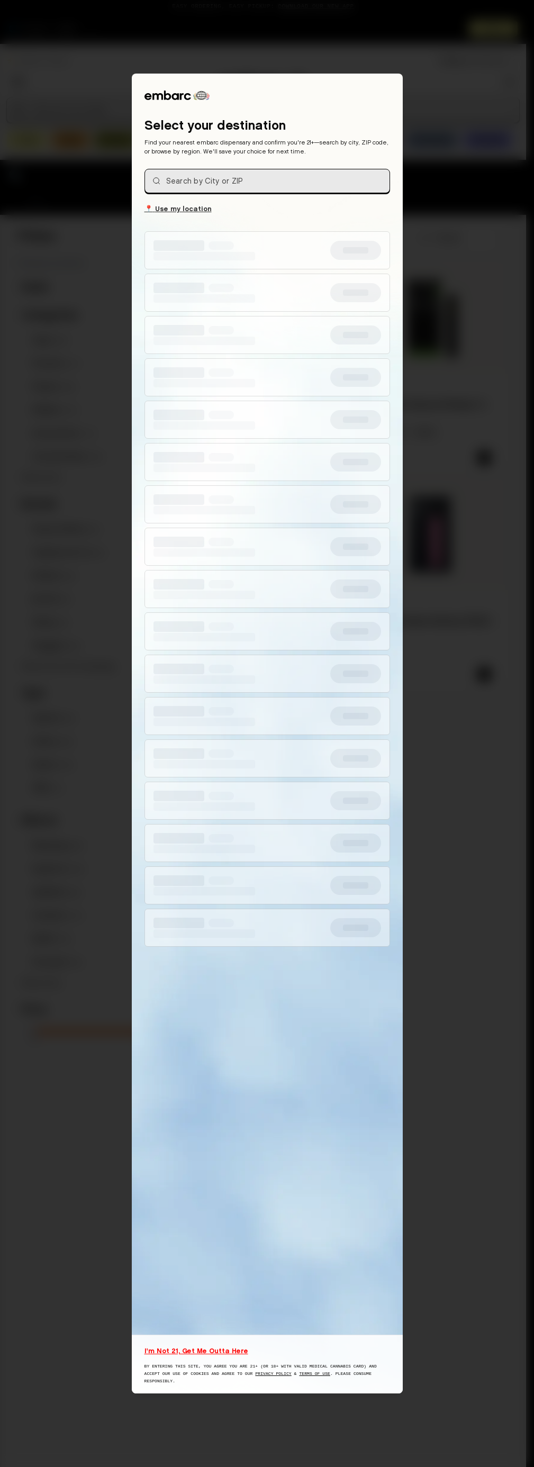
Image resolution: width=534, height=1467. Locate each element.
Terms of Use (314, 1373)
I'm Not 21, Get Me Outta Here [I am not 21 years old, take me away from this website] (196, 1350)
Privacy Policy (273, 1373)
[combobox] (267, 181)
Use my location (178, 208)
